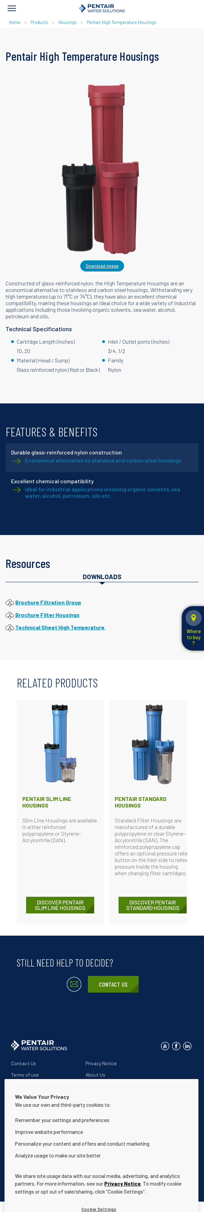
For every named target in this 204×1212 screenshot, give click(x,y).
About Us (95, 1075)
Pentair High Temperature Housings (121, 22)
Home (15, 22)
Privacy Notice (101, 1063)
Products (39, 22)
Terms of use (25, 1075)
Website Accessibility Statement (121, 1086)
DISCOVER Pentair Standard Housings (152, 905)
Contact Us (113, 984)
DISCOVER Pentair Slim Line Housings (60, 905)
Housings (67, 22)
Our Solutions (26, 1086)
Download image (102, 266)
